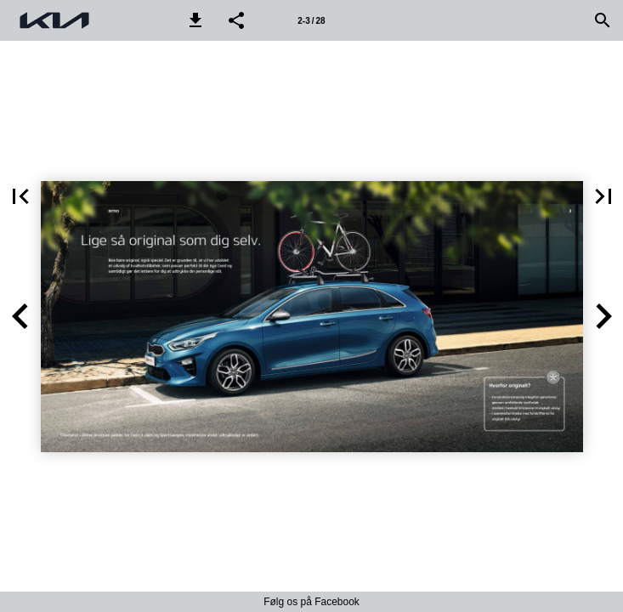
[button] (195, 20)
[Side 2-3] (312, 20)
